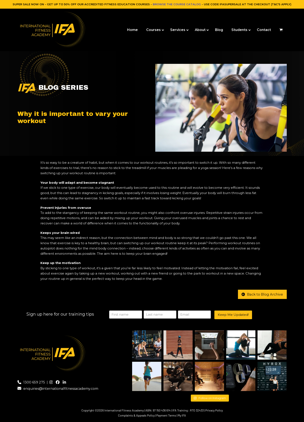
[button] (281, 30)
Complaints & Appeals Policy (136, 415)
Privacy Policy (214, 410)
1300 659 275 (34, 382)
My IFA (182, 415)
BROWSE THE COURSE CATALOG (177, 4)
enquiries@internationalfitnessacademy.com (60, 389)
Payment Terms (166, 415)
